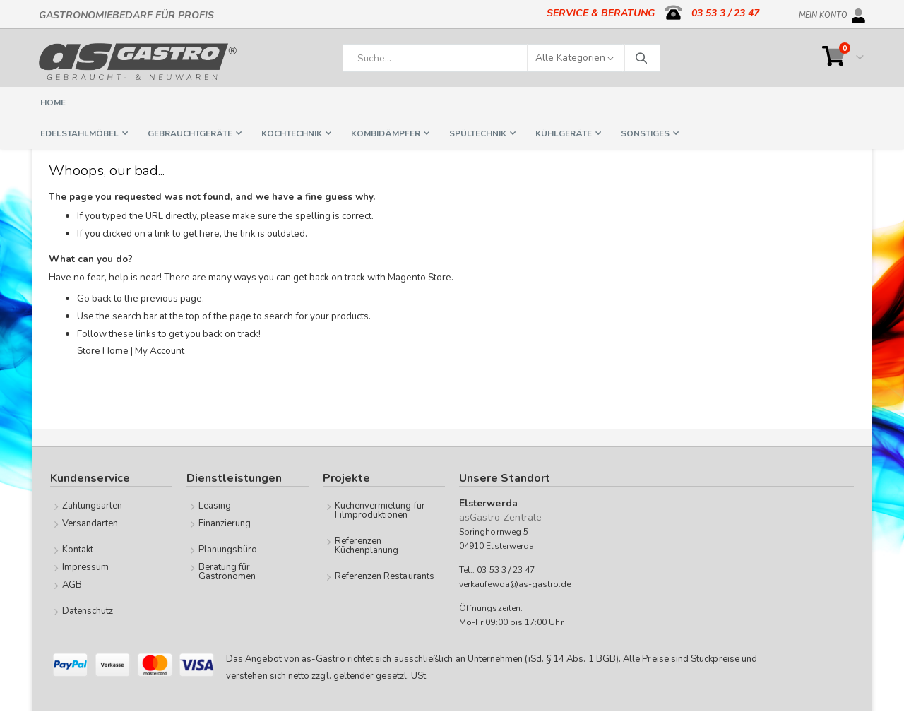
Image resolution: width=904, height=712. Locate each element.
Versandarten (90, 523)
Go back (95, 302)
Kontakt (77, 549)
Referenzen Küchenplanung (367, 546)
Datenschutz (88, 611)
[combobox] (501, 58)
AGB (72, 584)
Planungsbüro (228, 549)
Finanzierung (224, 523)
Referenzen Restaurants (384, 576)
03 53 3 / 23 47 (725, 13)
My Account (164, 355)
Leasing (214, 505)
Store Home (104, 355)
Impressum (85, 567)
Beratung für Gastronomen (227, 572)
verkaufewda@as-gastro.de (515, 585)
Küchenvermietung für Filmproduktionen (380, 510)
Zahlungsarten (92, 505)
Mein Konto (823, 13)
